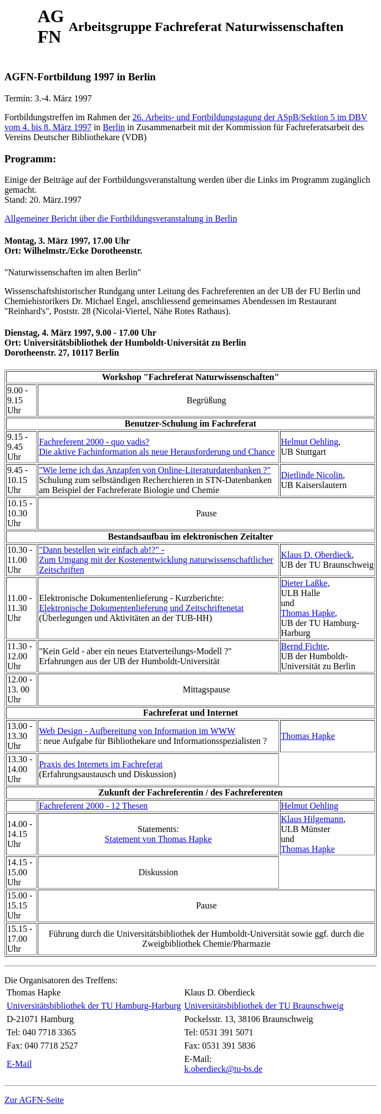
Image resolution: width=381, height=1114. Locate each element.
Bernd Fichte (304, 646)
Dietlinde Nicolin (312, 475)
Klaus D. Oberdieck (316, 554)
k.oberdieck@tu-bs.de (223, 1069)
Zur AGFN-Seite (34, 1100)
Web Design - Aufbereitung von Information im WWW (137, 731)
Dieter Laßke (304, 583)
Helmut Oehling (310, 441)
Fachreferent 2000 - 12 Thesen (93, 805)
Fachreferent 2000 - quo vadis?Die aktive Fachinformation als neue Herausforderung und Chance (157, 446)
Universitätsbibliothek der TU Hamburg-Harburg (94, 1005)
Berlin (114, 127)
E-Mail (19, 1064)
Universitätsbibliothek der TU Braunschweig (263, 1005)
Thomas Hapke (308, 613)
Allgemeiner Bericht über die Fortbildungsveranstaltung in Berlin (120, 218)
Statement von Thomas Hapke (158, 839)
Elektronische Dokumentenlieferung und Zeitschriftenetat (141, 608)
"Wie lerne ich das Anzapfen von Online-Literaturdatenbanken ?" (155, 470)
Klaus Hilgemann (312, 819)
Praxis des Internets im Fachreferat (100, 764)
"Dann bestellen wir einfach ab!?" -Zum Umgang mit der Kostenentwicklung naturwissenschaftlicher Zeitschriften (156, 559)
